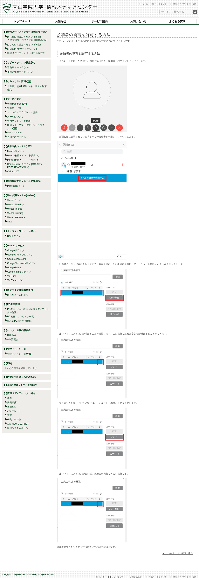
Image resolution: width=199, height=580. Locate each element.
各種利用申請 (14, 103)
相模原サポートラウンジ (20, 71)
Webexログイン (15, 200)
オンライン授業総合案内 (20, 290)
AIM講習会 (12, 339)
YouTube (11, 276)
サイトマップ (160, 4)
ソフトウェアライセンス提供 (22, 112)
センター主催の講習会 (19, 330)
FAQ (9, 363)
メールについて (15, 116)
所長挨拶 (12, 402)
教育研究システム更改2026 (21, 377)
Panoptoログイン (16, 186)
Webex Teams (14, 208)
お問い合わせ (138, 21)
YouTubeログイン (16, 280)
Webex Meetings (15, 204)
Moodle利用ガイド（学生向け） (23, 159)
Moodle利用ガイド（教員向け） (23, 155)
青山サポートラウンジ (19, 67)
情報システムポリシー (19, 428)
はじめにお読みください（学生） (24, 44)
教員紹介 (12, 406)
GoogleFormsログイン (19, 271)
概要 (9, 398)
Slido (9, 221)
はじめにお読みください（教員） (24, 36)
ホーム (145, 4)
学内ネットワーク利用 (19, 121)
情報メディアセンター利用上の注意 (26, 53)
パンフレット (14, 411)
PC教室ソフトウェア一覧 (20, 316)
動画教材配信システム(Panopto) (24, 181)
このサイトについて (157, 577)
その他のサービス (16, 137)
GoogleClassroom (16, 259)
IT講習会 (11, 335)
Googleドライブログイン (20, 254)
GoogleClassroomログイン (21, 263)
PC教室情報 (13, 304)
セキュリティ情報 (19, 81)
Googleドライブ (15, 250)
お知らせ (60, 21)
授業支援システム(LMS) (19, 146)
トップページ (22, 21)
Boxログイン (14, 236)
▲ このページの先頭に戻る (177, 553)
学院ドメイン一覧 (19, 354)
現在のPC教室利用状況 (19, 320)
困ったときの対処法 (17, 294)
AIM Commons (15, 132)
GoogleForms (14, 267)
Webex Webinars (16, 217)
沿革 (9, 415)
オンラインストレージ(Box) (22, 231)
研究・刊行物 (14, 419)
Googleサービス (15, 245)
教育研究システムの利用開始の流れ (28, 40)
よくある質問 (177, 21)
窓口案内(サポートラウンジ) (22, 48)
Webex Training (15, 213)
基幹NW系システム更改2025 (22, 385)
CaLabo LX (13, 171)
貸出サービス (14, 108)
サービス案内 (99, 21)
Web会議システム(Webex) (21, 195)
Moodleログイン (15, 151)
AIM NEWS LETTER (18, 424)
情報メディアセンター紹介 (185, 4)
